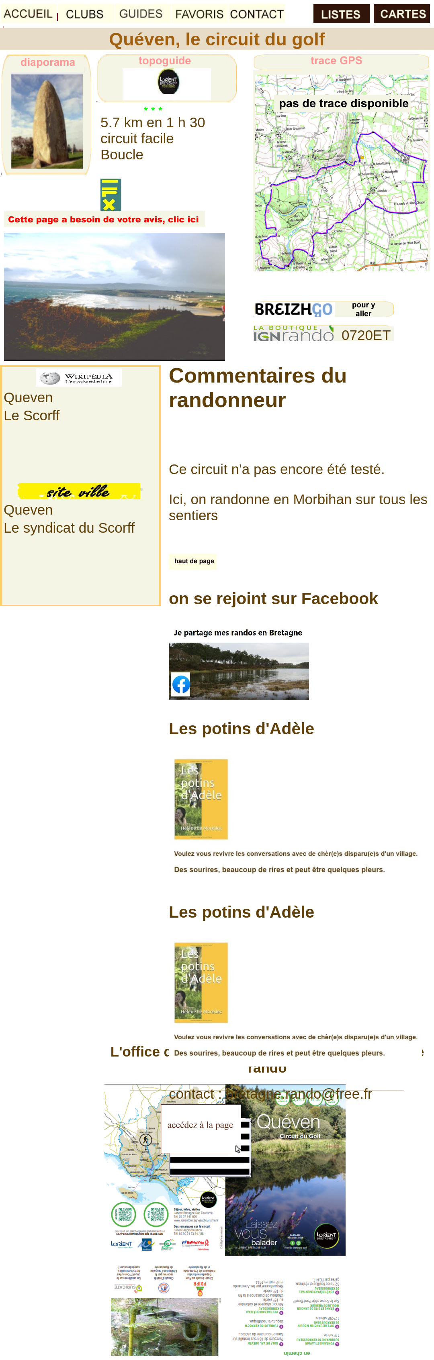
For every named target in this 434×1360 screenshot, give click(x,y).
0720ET (366, 335)
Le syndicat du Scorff (69, 527)
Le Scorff (31, 415)
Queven (28, 397)
